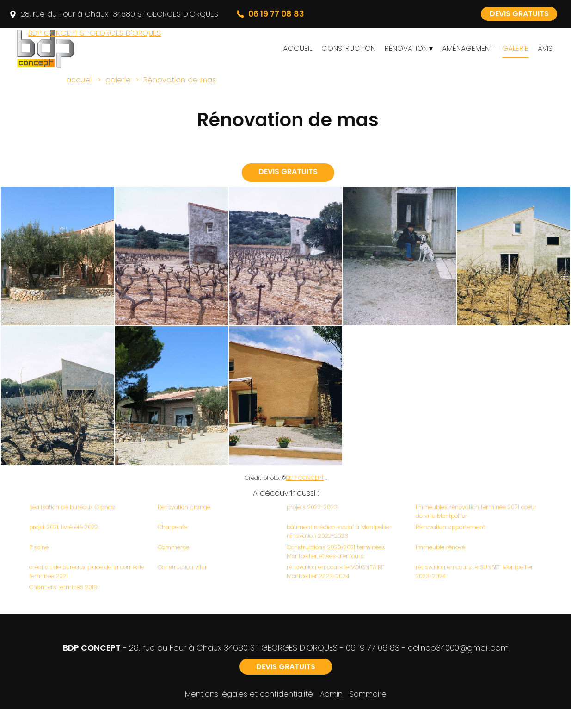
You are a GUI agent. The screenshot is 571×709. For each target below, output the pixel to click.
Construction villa (182, 567)
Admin (331, 694)
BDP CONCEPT (305, 478)
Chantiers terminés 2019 (63, 587)
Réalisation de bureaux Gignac (72, 507)
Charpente (172, 527)
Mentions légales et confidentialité (249, 694)
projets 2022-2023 (312, 507)
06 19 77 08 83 (372, 647)
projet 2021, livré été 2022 (63, 527)
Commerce (173, 547)
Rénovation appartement (450, 527)
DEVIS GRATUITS (519, 13)
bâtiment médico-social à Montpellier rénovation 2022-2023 (339, 531)
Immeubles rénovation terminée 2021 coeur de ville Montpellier (476, 511)
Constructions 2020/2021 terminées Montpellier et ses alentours (336, 551)
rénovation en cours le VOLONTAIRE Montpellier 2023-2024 (335, 571)
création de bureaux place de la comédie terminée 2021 (86, 571)
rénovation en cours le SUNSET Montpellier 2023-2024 (474, 571)
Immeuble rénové (440, 547)
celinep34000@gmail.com (458, 647)
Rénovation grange (184, 507)
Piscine (39, 547)
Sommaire (368, 694)
